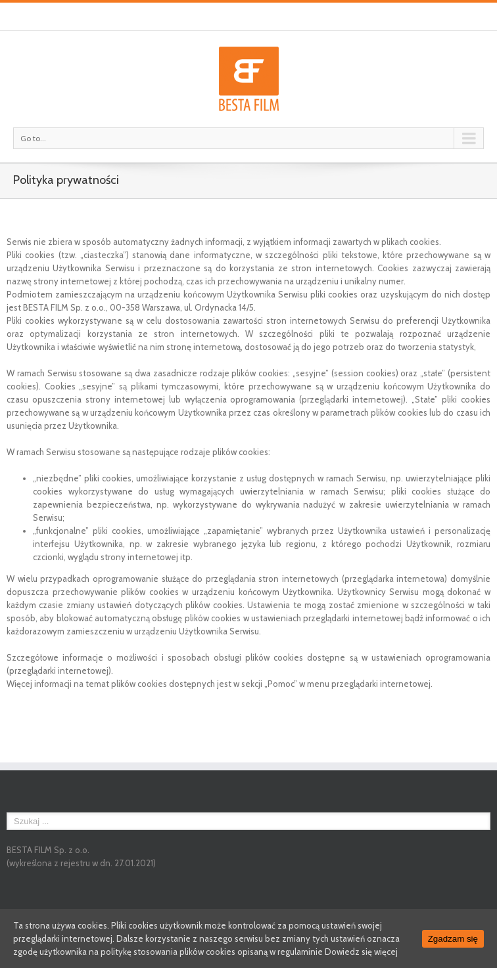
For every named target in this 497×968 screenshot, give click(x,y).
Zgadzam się (453, 939)
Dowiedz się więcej (361, 951)
